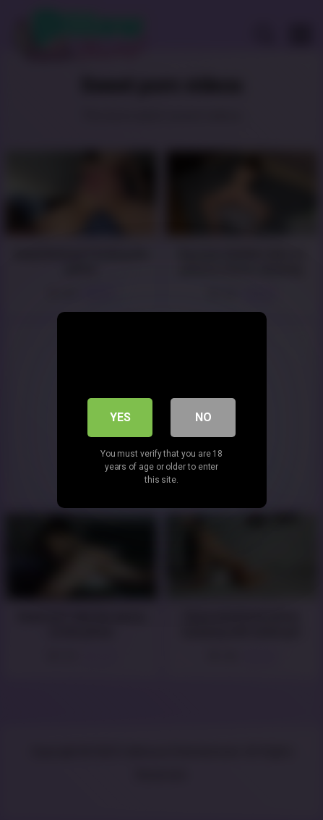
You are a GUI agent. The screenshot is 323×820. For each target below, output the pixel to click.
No (203, 417)
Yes (120, 417)
